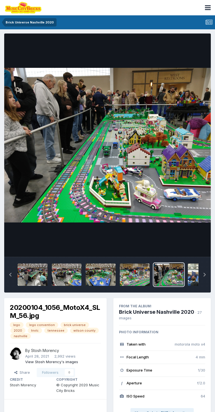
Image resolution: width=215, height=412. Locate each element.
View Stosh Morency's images (51, 362)
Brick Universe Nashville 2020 (156, 312)
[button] (10, 275)
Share (22, 372)
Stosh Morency (45, 350)
